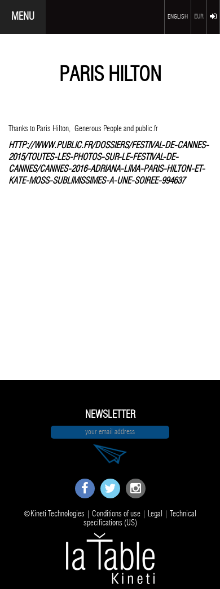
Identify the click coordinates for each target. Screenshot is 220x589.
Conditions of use (116, 514)
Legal (155, 514)
